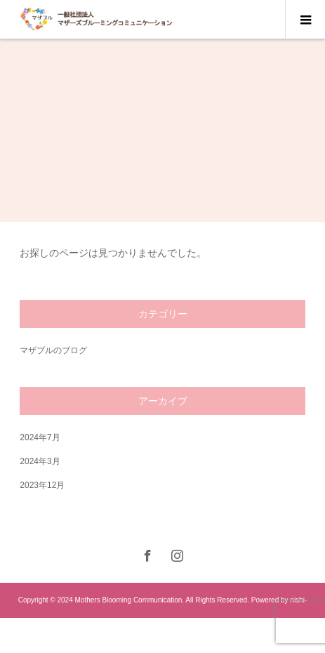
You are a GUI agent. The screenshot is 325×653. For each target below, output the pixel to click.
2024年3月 (40, 461)
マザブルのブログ (53, 350)
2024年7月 (40, 437)
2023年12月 (42, 485)
